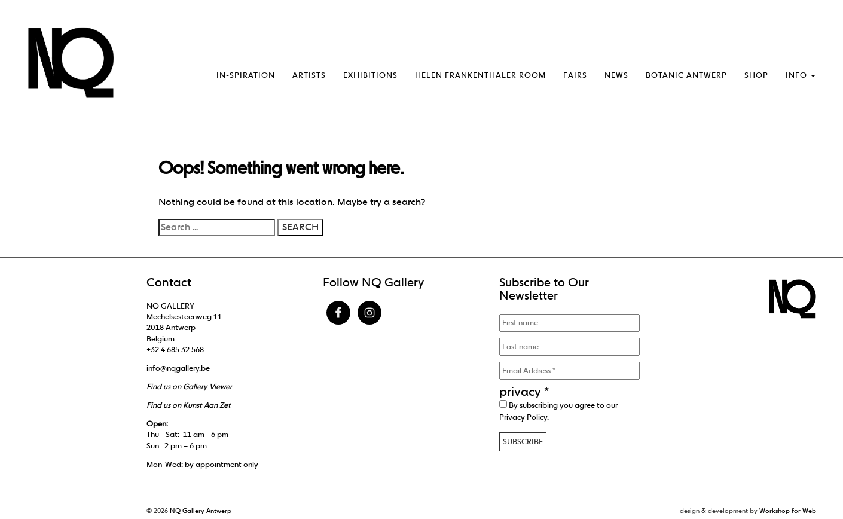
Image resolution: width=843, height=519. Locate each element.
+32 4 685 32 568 (175, 349)
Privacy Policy (523, 417)
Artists (309, 75)
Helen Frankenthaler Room (480, 75)
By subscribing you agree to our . (558, 411)
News (616, 75)
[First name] (569, 323)
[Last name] (569, 347)
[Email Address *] (569, 371)
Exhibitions (370, 75)
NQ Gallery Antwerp (200, 510)
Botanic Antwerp (686, 75)
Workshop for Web (787, 510)
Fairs (575, 75)
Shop (756, 75)
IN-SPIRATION (245, 75)
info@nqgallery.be (178, 368)
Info (800, 75)
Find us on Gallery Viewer (189, 386)
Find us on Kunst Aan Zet (188, 405)
